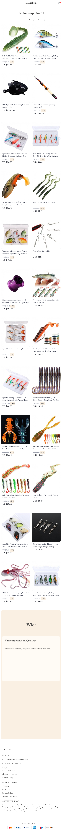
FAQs (4, 768)
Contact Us (6, 790)
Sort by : (32, 20)
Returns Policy (7, 778)
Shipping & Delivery (9, 774)
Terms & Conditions (9, 796)
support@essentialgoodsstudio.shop (15, 759)
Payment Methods (9, 771)
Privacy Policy (7, 793)
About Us (6, 786)
